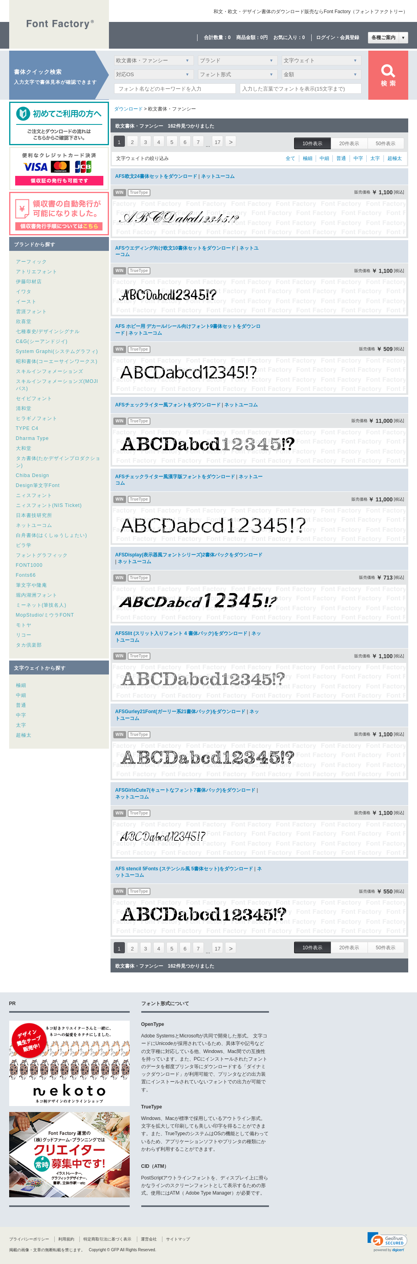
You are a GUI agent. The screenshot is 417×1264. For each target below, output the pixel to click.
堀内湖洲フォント (36, 595)
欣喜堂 (24, 321)
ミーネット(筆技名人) (41, 605)
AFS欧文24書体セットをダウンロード (156, 176)
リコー (24, 635)
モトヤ (24, 625)
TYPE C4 (27, 428)
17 (217, 142)
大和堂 (24, 448)
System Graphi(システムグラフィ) (57, 351)
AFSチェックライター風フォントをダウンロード (168, 405)
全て (290, 158)
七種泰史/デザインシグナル (48, 331)
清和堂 (24, 408)
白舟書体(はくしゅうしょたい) (51, 535)
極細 (21, 685)
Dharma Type (32, 438)
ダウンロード (128, 109)
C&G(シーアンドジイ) (42, 341)
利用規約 (66, 1239)
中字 (21, 715)
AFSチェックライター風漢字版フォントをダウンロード (175, 476)
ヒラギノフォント (36, 418)
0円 (264, 37)
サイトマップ (178, 1239)
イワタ (24, 291)
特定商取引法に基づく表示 (107, 1239)
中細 (21, 695)
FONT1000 (29, 565)
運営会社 (149, 1239)
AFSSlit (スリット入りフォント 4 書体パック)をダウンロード (181, 633)
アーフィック (31, 261)
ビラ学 (24, 545)
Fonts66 (26, 575)
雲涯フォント (31, 311)
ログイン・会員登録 (337, 37)
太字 (21, 725)
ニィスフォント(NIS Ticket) (49, 505)
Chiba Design (32, 475)
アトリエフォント (36, 271)
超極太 (24, 735)
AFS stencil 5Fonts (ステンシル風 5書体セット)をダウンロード (184, 869)
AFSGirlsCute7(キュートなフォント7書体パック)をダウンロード (185, 790)
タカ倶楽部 (29, 645)
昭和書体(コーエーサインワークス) (57, 361)
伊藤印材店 (29, 281)
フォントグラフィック (42, 555)
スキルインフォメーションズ (49, 371)
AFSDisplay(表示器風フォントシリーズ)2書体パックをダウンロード (189, 555)
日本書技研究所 (34, 515)
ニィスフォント (34, 495)
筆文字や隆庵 (31, 585)
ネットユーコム (34, 525)
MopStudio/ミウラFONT (45, 615)
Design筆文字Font (38, 485)
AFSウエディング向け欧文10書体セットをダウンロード (175, 248)
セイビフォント (34, 398)
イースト (26, 301)
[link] (387, 1242)
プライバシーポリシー (29, 1239)
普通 (21, 705)
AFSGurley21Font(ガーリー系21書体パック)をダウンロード (180, 711)
